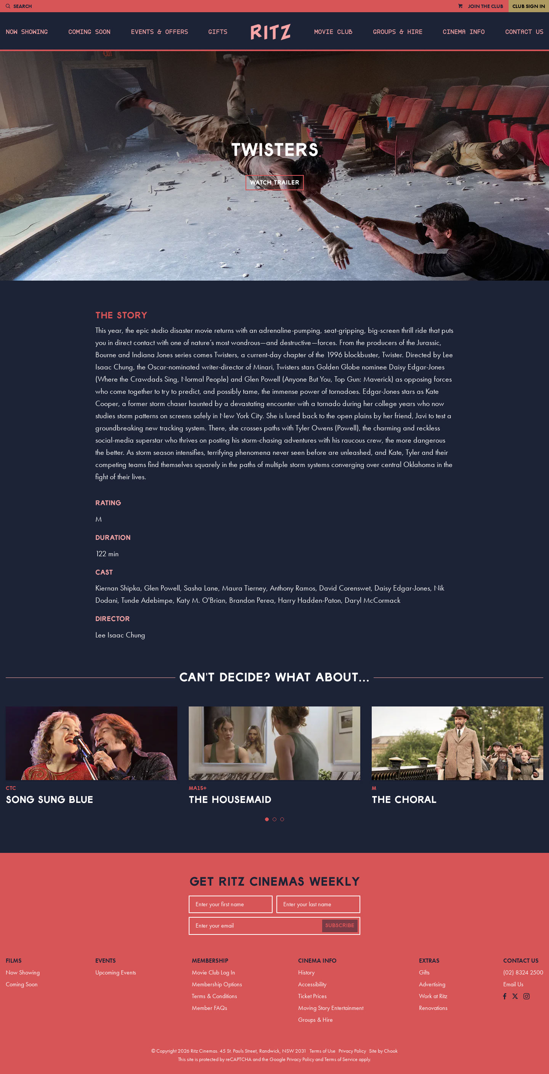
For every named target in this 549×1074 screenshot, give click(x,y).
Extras (429, 961)
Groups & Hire (397, 32)
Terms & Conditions (214, 996)
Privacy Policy (352, 1050)
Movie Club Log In (213, 972)
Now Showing (27, 32)
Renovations (433, 1008)
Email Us (513, 984)
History (306, 972)
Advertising (432, 984)
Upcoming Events (115, 972)
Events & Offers (159, 32)
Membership (210, 961)
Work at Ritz (433, 996)
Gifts (217, 32)
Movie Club (333, 32)
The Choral (404, 800)
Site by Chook (383, 1050)
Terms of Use (323, 1050)
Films (14, 961)
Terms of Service (341, 1059)
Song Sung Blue (49, 800)
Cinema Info (464, 32)
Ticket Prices (312, 996)
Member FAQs (209, 1008)
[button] (267, 819)
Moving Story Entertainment (330, 1008)
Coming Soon (89, 32)
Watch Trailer (274, 183)
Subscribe (340, 925)
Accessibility (312, 984)
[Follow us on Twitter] (515, 997)
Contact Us (524, 32)
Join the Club (485, 6)
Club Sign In (528, 6)
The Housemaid (230, 800)
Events (105, 961)
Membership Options (217, 984)
